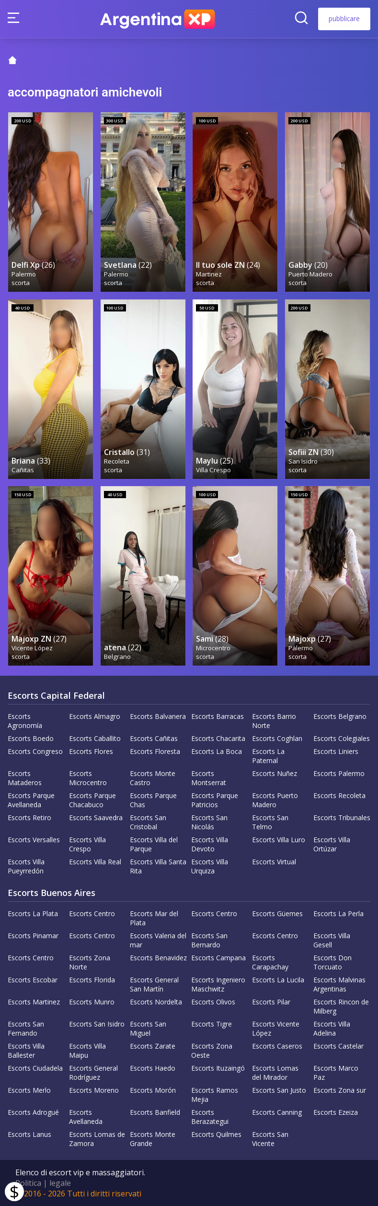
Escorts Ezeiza (335, 1112)
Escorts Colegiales (341, 738)
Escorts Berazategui (210, 1117)
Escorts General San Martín (154, 984)
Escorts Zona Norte (89, 962)
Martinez (209, 274)
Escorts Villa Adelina (331, 1028)
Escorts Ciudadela (35, 1068)
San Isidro (303, 461)
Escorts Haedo (152, 1068)
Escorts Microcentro (88, 778)
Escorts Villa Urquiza (209, 866)
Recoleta (116, 461)
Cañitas (22, 470)
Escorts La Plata (33, 913)
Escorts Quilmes (216, 1134)
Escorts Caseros (277, 1046)
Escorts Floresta (155, 751)
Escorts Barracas (217, 716)
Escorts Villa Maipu (87, 1050)
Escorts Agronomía (25, 721)
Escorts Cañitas (154, 738)
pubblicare (344, 18)
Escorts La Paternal (268, 756)
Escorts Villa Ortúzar (331, 844)
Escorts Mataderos (25, 778)
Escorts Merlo (29, 1090)
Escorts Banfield (155, 1112)
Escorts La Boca (216, 751)
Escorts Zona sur (339, 1090)
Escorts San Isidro (97, 1023)
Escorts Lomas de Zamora (97, 1139)
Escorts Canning (277, 1112)
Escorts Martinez (34, 1001)
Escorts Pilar (271, 1001)
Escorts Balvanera (158, 716)
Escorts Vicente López (275, 1028)
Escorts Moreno (94, 1090)
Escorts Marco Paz (335, 1072)
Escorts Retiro (29, 817)
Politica (28, 1183)
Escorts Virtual (274, 861)
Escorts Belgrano (340, 716)
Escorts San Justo (279, 1090)
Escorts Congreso (35, 751)
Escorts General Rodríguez (93, 1072)
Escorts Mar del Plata (154, 918)
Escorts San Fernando (26, 1028)
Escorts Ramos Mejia (214, 1095)
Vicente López (32, 648)
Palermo (23, 274)
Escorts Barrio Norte (274, 721)
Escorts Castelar (338, 1046)
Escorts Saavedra (96, 817)
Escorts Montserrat (208, 778)
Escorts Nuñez (274, 773)
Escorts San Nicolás (209, 822)
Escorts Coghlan (277, 738)
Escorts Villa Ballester (26, 1050)
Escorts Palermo (339, 773)
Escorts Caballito (95, 738)
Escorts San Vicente (270, 1139)
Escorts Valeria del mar (158, 940)
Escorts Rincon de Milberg (341, 1006)
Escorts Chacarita (218, 738)
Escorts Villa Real (95, 861)
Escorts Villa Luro (278, 839)
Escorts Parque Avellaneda (31, 800)
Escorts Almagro (94, 716)
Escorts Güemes (277, 913)
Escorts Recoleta (339, 795)
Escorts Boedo (31, 738)
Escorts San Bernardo (209, 940)
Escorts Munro (92, 1001)
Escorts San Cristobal (148, 822)
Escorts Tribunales (341, 817)
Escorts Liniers (335, 751)
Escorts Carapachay (270, 962)
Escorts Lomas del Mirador (275, 1072)
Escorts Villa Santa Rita (158, 866)
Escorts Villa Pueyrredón (26, 866)
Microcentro (213, 648)
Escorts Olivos (213, 1001)
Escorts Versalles (34, 839)
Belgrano (117, 656)
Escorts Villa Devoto (209, 844)
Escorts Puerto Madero (275, 800)
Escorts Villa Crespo (87, 844)
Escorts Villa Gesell (331, 940)
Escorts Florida (92, 979)
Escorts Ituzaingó (218, 1068)
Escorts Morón (153, 1090)
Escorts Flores (91, 751)
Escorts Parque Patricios (214, 800)
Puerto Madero (310, 274)
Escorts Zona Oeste (211, 1050)
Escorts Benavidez (158, 957)
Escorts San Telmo (270, 822)
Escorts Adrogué (33, 1112)
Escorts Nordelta (156, 1001)
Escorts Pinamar (33, 935)
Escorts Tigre (211, 1023)
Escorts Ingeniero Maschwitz (218, 984)
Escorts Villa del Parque (154, 844)
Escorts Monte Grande (152, 1139)
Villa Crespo (213, 470)
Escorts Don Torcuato (332, 962)
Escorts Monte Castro (152, 778)
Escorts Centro (92, 913)
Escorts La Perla (338, 913)
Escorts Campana (218, 957)
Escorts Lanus (29, 1134)
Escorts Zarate (152, 1046)
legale (60, 1183)
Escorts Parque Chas (153, 800)
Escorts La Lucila (278, 979)
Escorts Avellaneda (86, 1117)
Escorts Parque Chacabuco (92, 800)
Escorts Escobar (32, 979)
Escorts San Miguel (148, 1028)
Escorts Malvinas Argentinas (339, 984)
